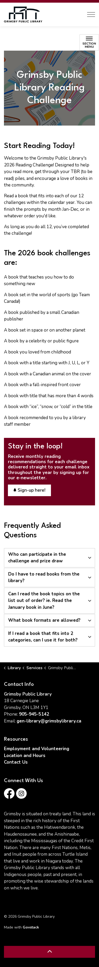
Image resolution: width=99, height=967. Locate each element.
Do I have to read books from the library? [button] (43, 577)
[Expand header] (91, 14)
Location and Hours (24, 756)
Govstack (31, 927)
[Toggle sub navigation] (89, 42)
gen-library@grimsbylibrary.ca (49, 721)
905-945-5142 (34, 714)
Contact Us (16, 762)
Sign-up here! (29, 490)
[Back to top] (49, 952)
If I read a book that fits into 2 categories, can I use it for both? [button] (43, 636)
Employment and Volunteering (36, 749)
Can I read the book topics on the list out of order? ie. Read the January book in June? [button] (44, 600)
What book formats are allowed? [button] (44, 620)
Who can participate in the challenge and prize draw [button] (37, 557)
